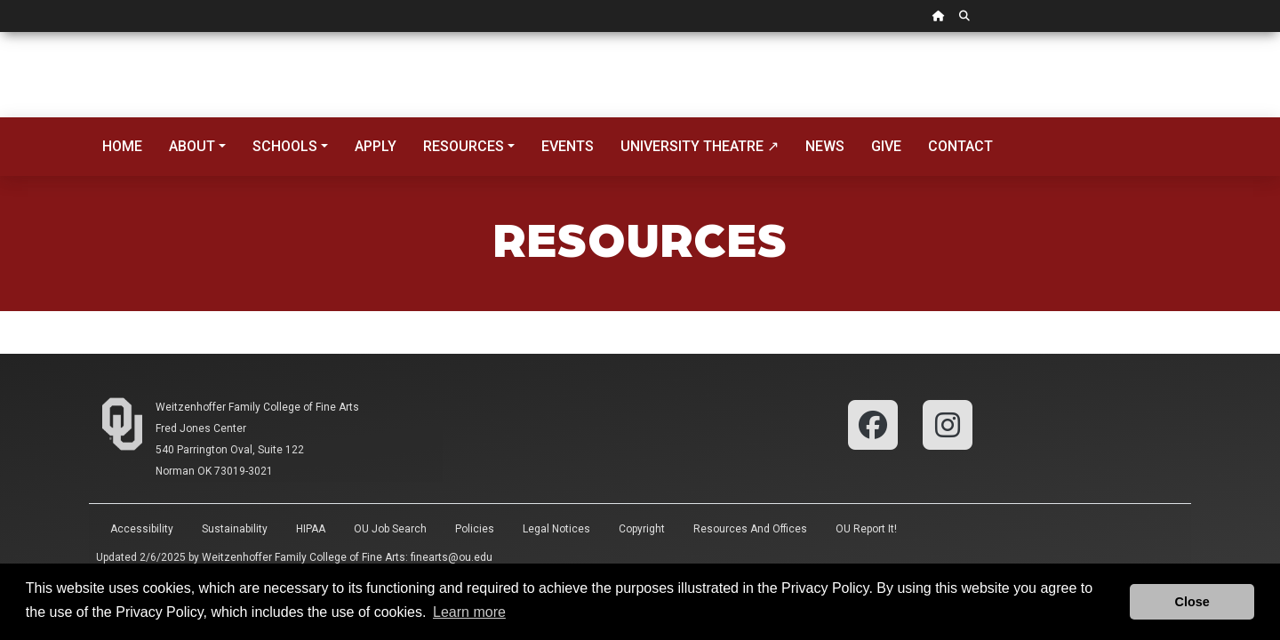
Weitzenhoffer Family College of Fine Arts (257, 407)
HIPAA (310, 529)
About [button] (192, 146)
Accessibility (141, 529)
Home (122, 146)
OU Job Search (390, 529)
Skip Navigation (0, 32)
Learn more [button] (469, 612)
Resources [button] (463, 146)
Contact (960, 146)
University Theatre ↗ (699, 146)
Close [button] (1192, 602)
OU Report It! (866, 529)
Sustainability (235, 529)
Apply (375, 146)
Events (567, 146)
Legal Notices (556, 529)
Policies (474, 529)
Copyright (642, 529)
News (824, 146)
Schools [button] (284, 146)
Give (886, 146)
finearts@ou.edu (451, 557)
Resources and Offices (750, 529)
